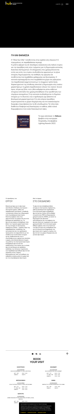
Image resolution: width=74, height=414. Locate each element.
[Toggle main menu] (67, 4)
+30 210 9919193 (20, 369)
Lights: (59, 4)
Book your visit (37, 360)
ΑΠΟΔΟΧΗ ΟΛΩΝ (42, 412)
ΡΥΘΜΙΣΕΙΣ (23, 412)
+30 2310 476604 (20, 383)
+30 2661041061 (20, 396)
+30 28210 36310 (53, 383)
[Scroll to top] (67, 354)
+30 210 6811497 (53, 369)
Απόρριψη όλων (32, 412)
